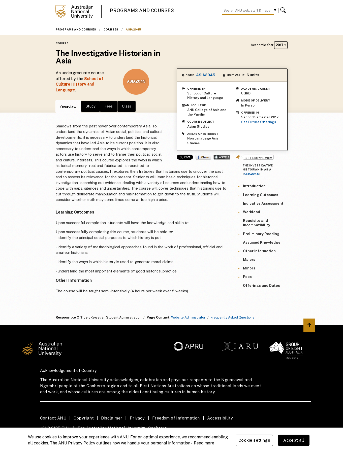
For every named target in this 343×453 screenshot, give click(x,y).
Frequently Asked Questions (232, 317)
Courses (111, 29)
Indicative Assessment (263, 203)
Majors (249, 260)
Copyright (84, 418)
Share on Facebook (203, 157)
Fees (109, 106)
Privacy (137, 418)
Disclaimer (111, 418)
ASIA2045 (133, 29)
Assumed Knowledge (261, 242)
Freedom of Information (176, 418)
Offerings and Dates (261, 286)
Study (90, 106)
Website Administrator (188, 317)
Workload (251, 212)
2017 (281, 45)
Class (126, 106)
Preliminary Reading (261, 234)
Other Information (259, 251)
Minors (249, 268)
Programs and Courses (142, 10)
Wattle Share (221, 157)
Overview (68, 107)
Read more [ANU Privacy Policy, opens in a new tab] (204, 443)
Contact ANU (53, 418)
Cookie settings (254, 440)
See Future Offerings (258, 122)
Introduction (254, 186)
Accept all (293, 440)
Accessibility (220, 418)
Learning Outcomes (260, 195)
